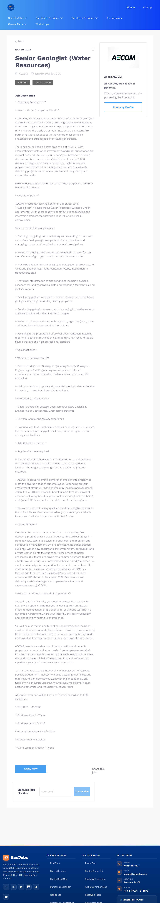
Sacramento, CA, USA (48, 73)
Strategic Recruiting (95, 879)
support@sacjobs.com (135, 874)
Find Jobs (55, 863)
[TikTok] (36, 887)
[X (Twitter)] (21, 887)
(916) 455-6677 (132, 865)
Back (20, 41)
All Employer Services (96, 887)
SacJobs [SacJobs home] (15, 858)
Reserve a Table (93, 895)
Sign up (147, 7)
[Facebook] (6, 887)
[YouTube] (6, 897)
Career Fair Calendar (60, 887)
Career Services (58, 871)
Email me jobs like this (26, 791)
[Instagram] (14, 887)
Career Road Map (58, 879)
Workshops (55, 895)
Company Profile (123, 107)
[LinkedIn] (29, 887)
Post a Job (90, 863)
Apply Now (31, 768)
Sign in (131, 7)
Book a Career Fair (94, 871)
